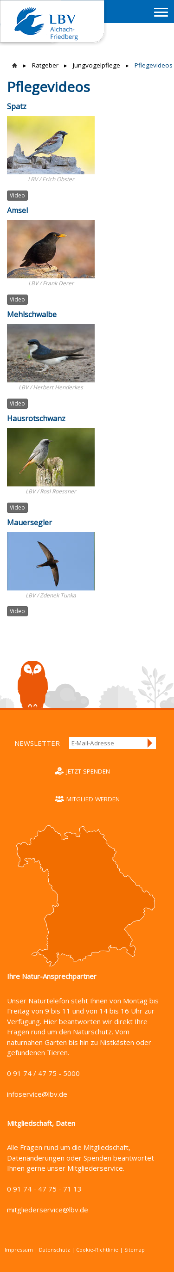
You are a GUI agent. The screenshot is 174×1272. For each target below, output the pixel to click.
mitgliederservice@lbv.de (47, 1209)
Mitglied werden (93, 799)
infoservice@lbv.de (37, 1094)
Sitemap (134, 1249)
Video (17, 195)
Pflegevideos (154, 65)
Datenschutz (54, 1249)
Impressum (19, 1249)
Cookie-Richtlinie (97, 1249)
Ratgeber (45, 65)
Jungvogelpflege (96, 65)
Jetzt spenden (88, 771)
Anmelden (150, 743)
